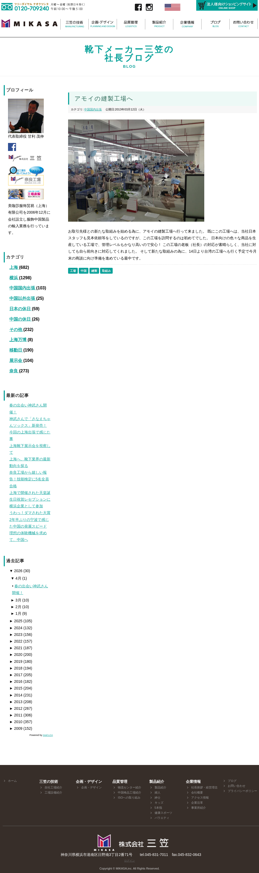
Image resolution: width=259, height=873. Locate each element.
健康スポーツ (163, 812)
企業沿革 (197, 802)
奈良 (14, 371)
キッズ (159, 802)
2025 (15, 621)
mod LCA (48, 735)
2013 (15, 702)
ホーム (12, 780)
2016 (15, 681)
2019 (15, 661)
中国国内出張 (22, 288)
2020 (15, 654)
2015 (15, 688)
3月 (16, 600)
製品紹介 (160, 787)
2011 (15, 715)
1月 (16, 613)
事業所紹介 (198, 807)
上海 (14, 267)
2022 (15, 641)
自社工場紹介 (53, 787)
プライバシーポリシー (242, 790)
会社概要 (197, 792)
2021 (15, 648)
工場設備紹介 (53, 792)
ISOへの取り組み (129, 797)
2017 (15, 675)
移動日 (16, 350)
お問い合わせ (236, 785)
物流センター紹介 (129, 787)
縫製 (94, 270)
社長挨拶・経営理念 (204, 787)
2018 (15, 668)
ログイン (129, 860)
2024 (15, 628)
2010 (15, 722)
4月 (16, 578)
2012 (15, 708)
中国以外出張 (22, 298)
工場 (73, 270)
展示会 (16, 360)
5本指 (158, 807)
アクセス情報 (200, 797)
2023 (15, 634)
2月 (16, 607)
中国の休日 (20, 319)
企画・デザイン (91, 787)
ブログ (232, 780)
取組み (106, 270)
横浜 (14, 278)
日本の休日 (20, 308)
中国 (84, 270)
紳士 (157, 797)
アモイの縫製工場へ (104, 98)
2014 (15, 695)
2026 (15, 571)
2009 (15, 728)
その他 (16, 329)
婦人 (157, 792)
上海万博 (18, 339)
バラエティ (162, 817)
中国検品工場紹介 (129, 792)
